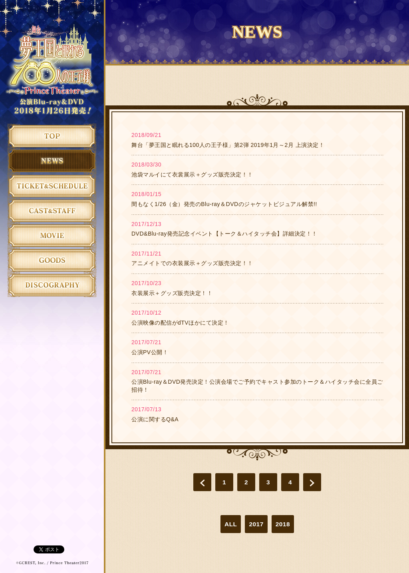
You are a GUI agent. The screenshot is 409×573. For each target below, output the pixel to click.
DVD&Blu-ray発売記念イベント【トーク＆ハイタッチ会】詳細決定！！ (224, 233)
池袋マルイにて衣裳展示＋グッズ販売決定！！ (192, 174)
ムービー (52, 235)
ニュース (52, 160)
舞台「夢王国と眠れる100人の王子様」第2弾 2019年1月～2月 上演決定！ (227, 145)
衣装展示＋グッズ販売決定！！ (171, 293)
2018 (283, 524)
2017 (256, 524)
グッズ (52, 260)
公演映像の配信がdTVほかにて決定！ (180, 322)
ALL (230, 524)
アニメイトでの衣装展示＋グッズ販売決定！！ (192, 263)
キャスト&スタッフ (52, 210)
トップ (52, 135)
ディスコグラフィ (52, 284)
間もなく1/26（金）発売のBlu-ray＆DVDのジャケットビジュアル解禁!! (224, 204)
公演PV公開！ (149, 352)
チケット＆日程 (52, 185)
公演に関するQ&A (155, 419)
